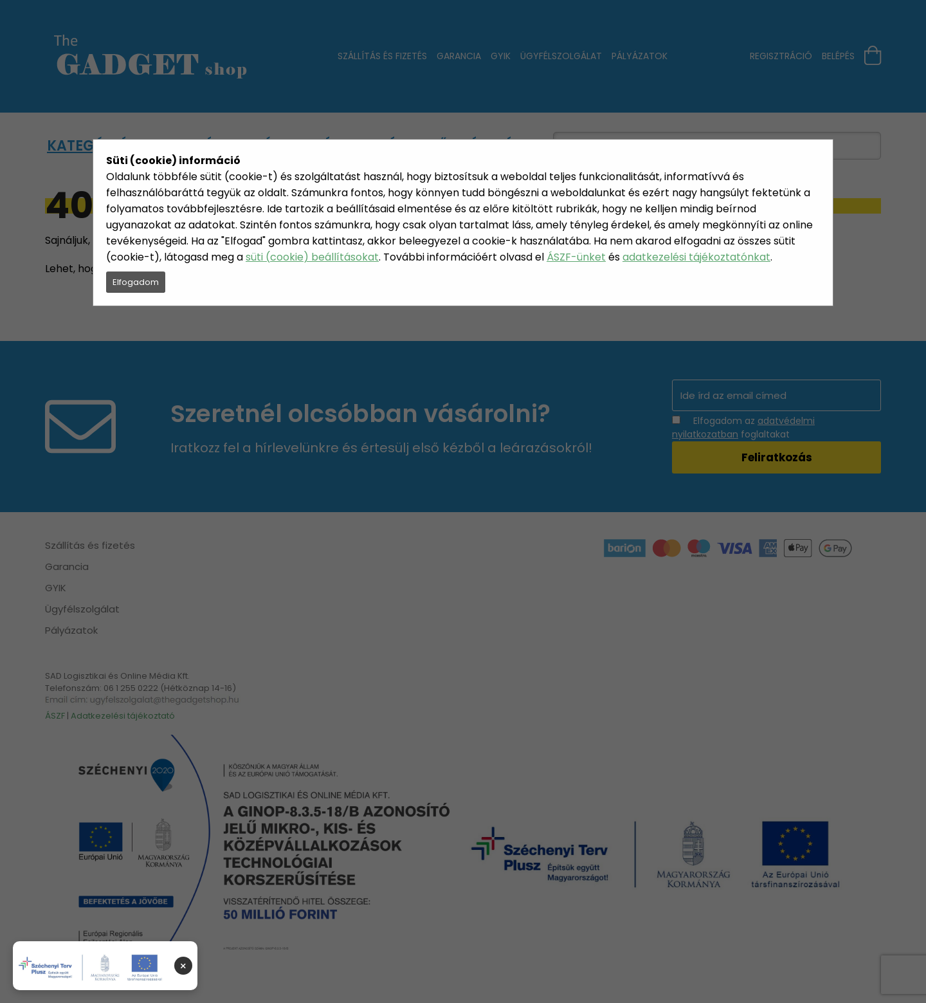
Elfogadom (136, 282)
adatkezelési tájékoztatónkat (696, 257)
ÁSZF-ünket (576, 257)
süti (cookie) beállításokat (312, 257)
